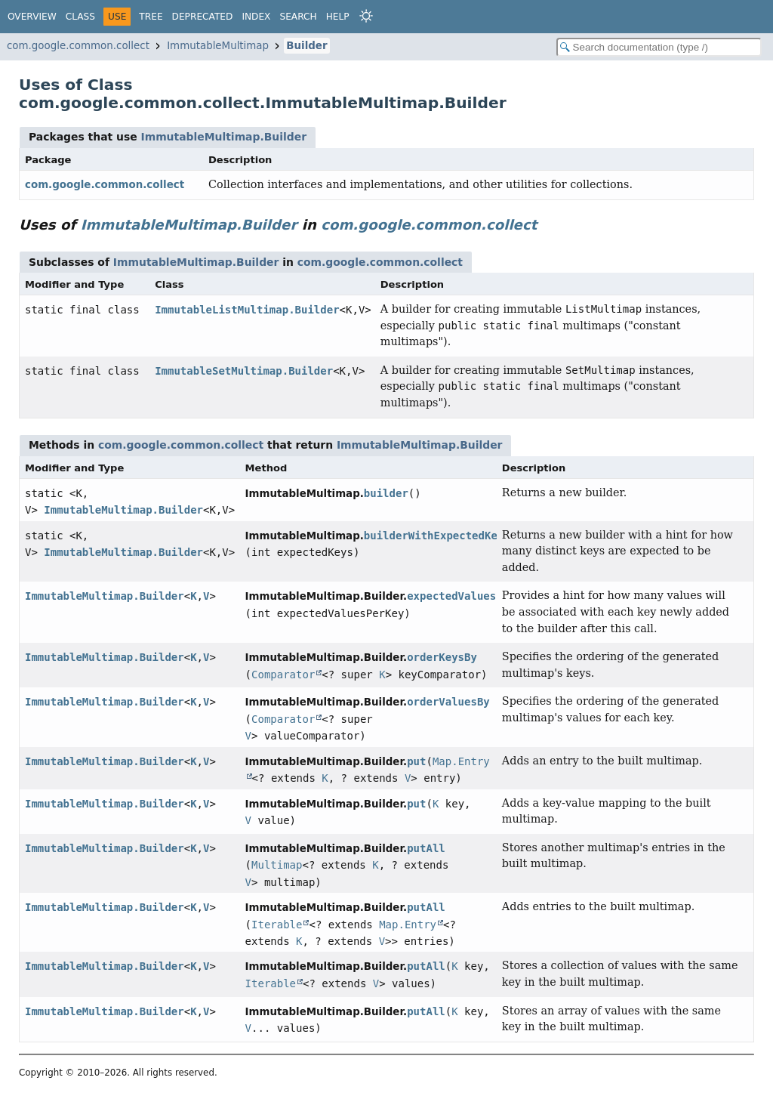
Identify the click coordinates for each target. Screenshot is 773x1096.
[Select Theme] (366, 16)
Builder (306, 45)
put (416, 761)
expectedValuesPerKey (470, 596)
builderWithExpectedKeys (437, 535)
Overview (32, 16)
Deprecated (202, 16)
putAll (426, 848)
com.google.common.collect (78, 45)
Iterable (276, 924)
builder (386, 493)
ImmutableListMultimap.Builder (247, 310)
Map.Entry (407, 924)
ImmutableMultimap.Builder (223, 137)
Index (256, 16)
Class (80, 16)
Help (338, 16)
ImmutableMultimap (218, 45)
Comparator (283, 674)
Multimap (276, 865)
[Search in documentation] (659, 47)
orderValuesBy (448, 702)
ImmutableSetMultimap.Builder (244, 371)
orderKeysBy (442, 657)
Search (297, 16)
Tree (150, 16)
